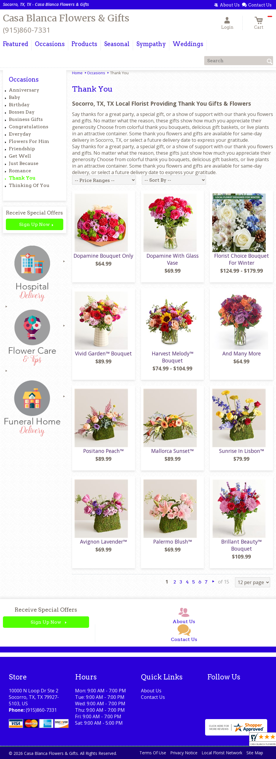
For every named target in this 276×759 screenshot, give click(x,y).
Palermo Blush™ (172, 541)
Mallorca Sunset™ (172, 450)
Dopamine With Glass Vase (172, 259)
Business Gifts (26, 119)
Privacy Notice (183, 752)
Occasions (96, 72)
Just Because (23, 163)
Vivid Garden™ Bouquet (103, 353)
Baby (14, 97)
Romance (20, 170)
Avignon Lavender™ (103, 541)
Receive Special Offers (34, 213)
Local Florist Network (222, 752)
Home (77, 72)
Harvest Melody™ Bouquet (172, 357)
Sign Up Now (34, 224)
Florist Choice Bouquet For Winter (241, 259)
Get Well (20, 156)
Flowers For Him (29, 141)
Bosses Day (22, 112)
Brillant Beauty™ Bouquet (241, 545)
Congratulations (28, 126)
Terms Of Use (152, 752)
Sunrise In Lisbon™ (241, 450)
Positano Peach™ (103, 450)
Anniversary (24, 90)
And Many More (241, 353)
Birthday (19, 104)
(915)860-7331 (26, 30)
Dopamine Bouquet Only (103, 255)
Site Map (254, 752)
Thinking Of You (29, 185)
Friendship (22, 148)
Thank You (22, 178)
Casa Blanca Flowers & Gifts (66, 18)
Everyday (20, 134)
